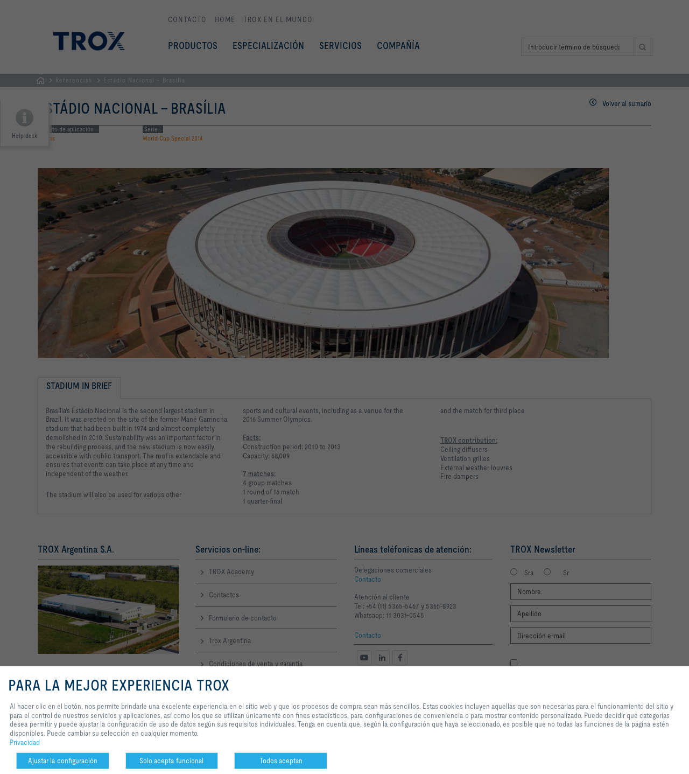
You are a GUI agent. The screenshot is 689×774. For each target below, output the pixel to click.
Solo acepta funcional (171, 760)
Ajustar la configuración (62, 760)
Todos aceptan (281, 760)
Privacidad (25, 742)
